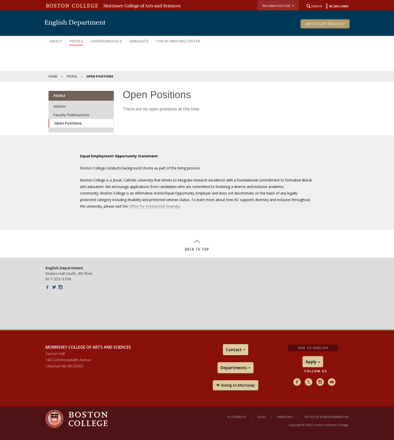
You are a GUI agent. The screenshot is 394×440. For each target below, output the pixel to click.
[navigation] (197, 41)
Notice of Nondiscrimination (327, 417)
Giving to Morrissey (235, 385)
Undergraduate (106, 41)
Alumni (60, 106)
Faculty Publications (71, 114)
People (76, 41)
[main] (197, 170)
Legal (261, 417)
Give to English (313, 347)
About (56, 41)
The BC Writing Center (178, 41)
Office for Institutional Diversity (154, 206)
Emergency (285, 417)
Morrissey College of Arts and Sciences (142, 6)
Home (52, 76)
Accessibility (236, 417)
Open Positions (68, 123)
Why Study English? (325, 23)
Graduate (139, 41)
